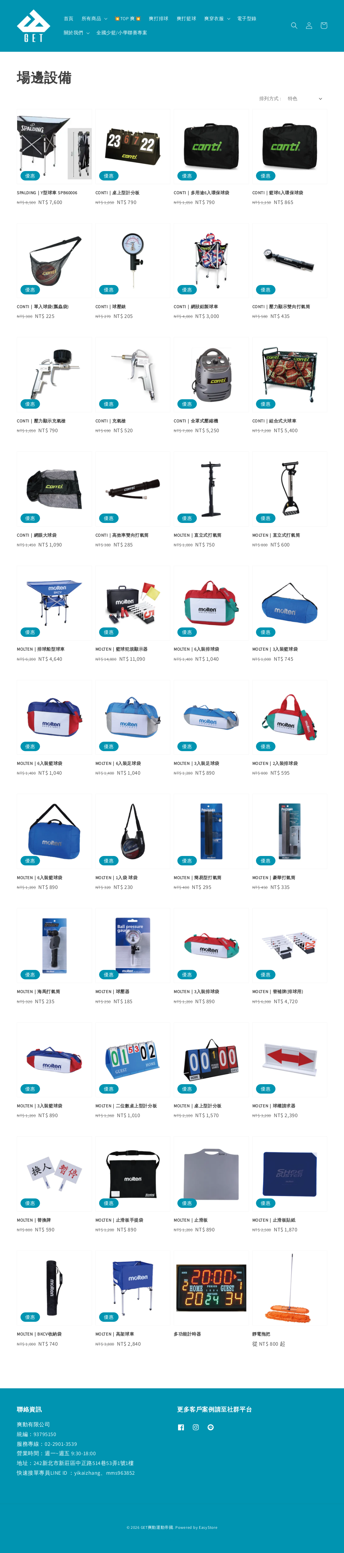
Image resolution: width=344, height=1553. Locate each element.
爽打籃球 (186, 18)
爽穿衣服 (214, 18)
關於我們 (73, 33)
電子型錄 (247, 18)
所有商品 (91, 18)
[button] (294, 25)
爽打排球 (158, 18)
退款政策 (172, 1539)
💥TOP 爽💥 (127, 18)
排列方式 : (270, 98)
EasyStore (208, 1527)
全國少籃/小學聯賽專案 (121, 33)
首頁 (69, 18)
